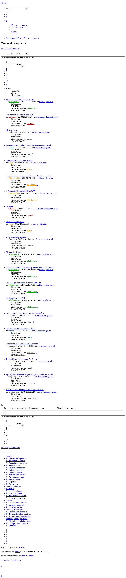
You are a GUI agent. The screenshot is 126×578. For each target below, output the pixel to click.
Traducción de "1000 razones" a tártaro (21, 359)
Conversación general (41, 132)
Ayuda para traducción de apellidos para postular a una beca (29, 374)
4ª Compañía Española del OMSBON (21, 191)
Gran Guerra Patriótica (48, 193)
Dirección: (67, 408)
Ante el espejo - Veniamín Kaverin (19, 160)
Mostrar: (15, 408)
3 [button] (6, 73)
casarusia (12, 117)
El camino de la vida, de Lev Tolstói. (20, 99)
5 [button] (6, 78)
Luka (11, 132)
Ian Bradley (20, 547)
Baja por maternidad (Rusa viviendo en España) (25, 313)
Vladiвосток (14, 102)
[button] (6, 62)
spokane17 (13, 346)
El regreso (10, 206)
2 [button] (6, 71)
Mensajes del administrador (47, 117)
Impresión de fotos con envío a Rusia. (21, 328)
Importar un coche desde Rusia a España (22, 344)
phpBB (17, 552)
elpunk (11, 361)
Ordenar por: (42, 408)
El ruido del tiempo (13, 252)
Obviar (3, 3)
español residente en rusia (16, 237)
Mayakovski (14, 178)
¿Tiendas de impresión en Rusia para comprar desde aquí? (29, 145)
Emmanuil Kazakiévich (15, 222)
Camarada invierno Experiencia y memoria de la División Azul (30, 267)
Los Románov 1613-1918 (16, 298)
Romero (12, 239)
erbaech (12, 315)
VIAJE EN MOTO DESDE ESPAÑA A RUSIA (25, 390)
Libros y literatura (46, 102)
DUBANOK (14, 392)
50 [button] (7, 82)
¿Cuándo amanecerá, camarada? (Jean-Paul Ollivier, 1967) (29, 176)
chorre (11, 147)
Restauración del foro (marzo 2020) (20, 115)
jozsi (11, 163)
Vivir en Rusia (11, 130)
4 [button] (6, 76)
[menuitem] (6, 14)
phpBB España (28, 556)
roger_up (12, 377)
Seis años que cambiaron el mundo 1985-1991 (24, 283)
